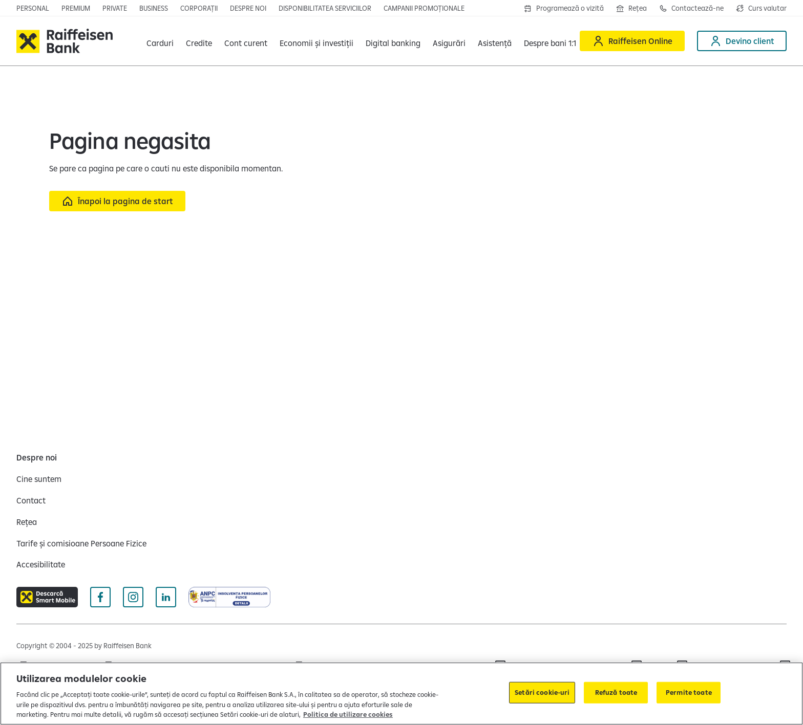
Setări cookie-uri (542, 692)
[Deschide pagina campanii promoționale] (424, 8)
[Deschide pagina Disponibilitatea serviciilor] (325, 8)
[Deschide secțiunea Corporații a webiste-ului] (199, 8)
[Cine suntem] (38, 479)
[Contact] (31, 500)
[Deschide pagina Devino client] (742, 41)
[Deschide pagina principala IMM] (153, 8)
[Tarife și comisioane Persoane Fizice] (81, 543)
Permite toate (689, 692)
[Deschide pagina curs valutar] (761, 8)
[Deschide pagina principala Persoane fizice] (32, 8)
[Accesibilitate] (40, 564)
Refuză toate (616, 692)
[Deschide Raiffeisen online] (632, 41)
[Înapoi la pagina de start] (117, 201)
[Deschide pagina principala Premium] (75, 8)
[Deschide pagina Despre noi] (248, 8)
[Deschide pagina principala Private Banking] (114, 8)
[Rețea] (26, 522)
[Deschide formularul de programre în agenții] (564, 8)
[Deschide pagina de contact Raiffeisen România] (691, 8)
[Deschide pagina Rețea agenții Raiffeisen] (631, 8)
